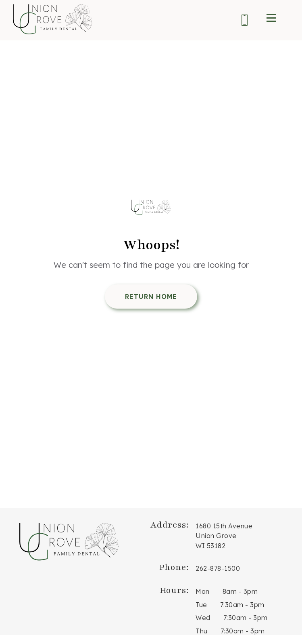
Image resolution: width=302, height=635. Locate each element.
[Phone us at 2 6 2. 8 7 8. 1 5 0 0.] (245, 21)
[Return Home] (151, 208)
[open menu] (271, 18)
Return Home (151, 296)
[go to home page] (53, 20)
